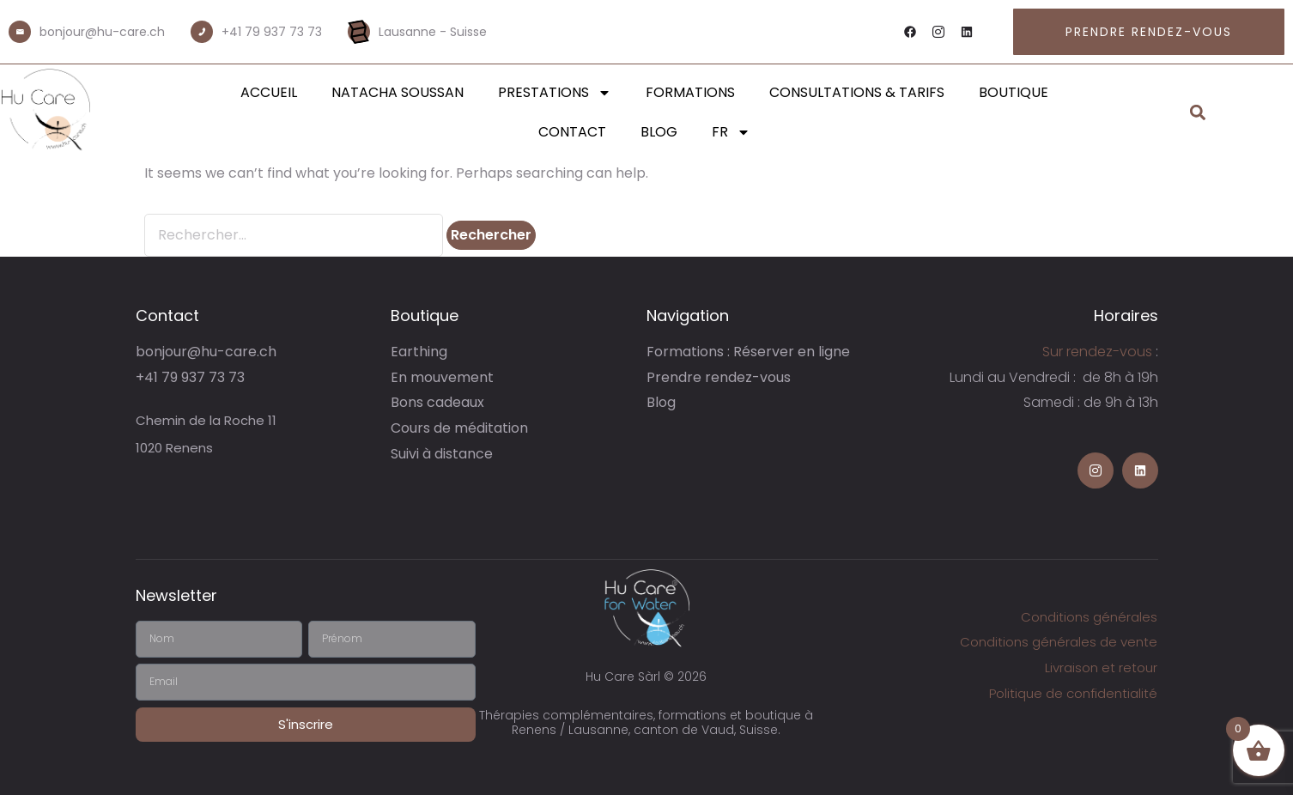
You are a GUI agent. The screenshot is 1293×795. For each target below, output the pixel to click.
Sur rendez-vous (1097, 351)
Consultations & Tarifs (856, 92)
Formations (690, 92)
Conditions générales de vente (1058, 642)
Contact (572, 132)
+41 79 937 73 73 (272, 31)
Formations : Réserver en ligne (748, 351)
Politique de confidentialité (1073, 693)
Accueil (268, 92)
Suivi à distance (442, 454)
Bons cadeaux (437, 402)
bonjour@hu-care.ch (102, 31)
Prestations (554, 92)
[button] (1198, 113)
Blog (658, 132)
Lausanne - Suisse (433, 31)
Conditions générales (1089, 617)
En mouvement (442, 377)
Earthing (419, 351)
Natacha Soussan (397, 92)
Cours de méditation (459, 428)
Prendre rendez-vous (718, 377)
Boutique (1013, 92)
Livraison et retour (1101, 667)
